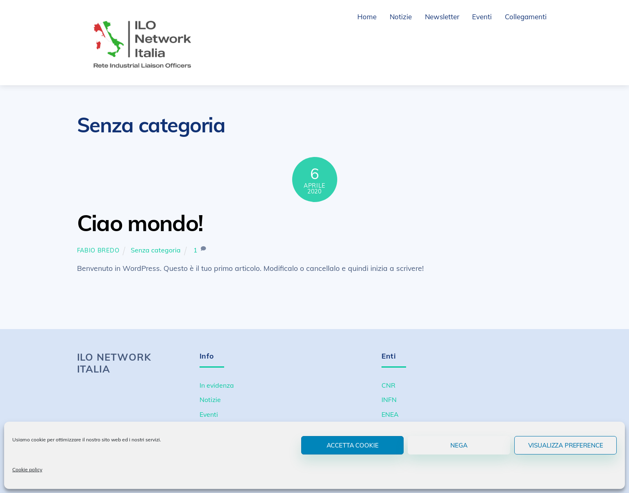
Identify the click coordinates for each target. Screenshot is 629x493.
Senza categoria (156, 250)
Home (367, 16)
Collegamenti (526, 16)
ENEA (390, 414)
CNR (388, 385)
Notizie (401, 16)
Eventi (482, 16)
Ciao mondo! (140, 223)
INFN (389, 399)
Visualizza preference (565, 445)
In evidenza (217, 385)
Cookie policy (27, 469)
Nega (458, 445)
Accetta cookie (353, 445)
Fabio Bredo (98, 250)
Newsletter (442, 16)
